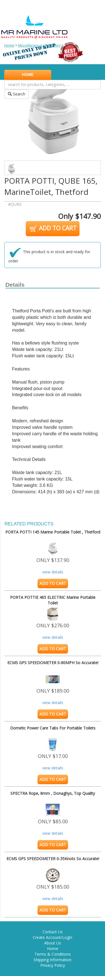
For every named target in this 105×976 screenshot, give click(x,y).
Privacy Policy (52, 965)
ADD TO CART (52, 228)
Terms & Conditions (52, 954)
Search (16, 94)
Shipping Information (52, 959)
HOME (28, 74)
